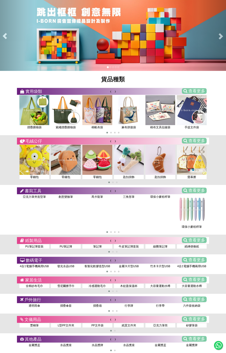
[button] (107, 132)
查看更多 (194, 90)
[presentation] (110, 91)
